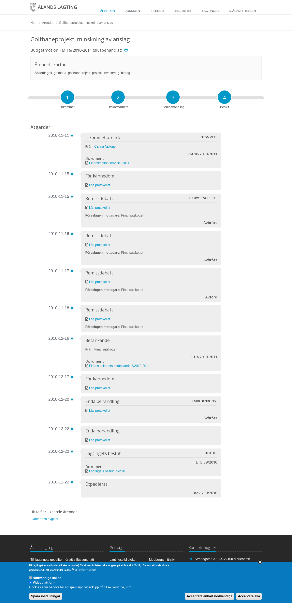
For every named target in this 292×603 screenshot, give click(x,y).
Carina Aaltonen (105, 146)
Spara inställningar (45, 598)
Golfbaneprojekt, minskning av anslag (86, 22)
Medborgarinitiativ (162, 559)
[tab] (67, 97)
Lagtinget (210, 10)
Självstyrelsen (242, 10)
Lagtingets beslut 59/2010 (107, 471)
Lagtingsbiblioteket (123, 559)
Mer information (84, 572)
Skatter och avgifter (44, 519)
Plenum (157, 10)
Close (260, 564)
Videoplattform (44, 584)
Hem (33, 22)
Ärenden (107, 10)
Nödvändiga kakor (47, 580)
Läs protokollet (99, 185)
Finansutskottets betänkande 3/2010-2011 (119, 366)
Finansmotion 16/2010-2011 (109, 163)
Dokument (133, 10)
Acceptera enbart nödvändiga (209, 598)
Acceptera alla (249, 598)
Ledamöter (183, 10)
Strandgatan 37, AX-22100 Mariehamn (222, 559)
